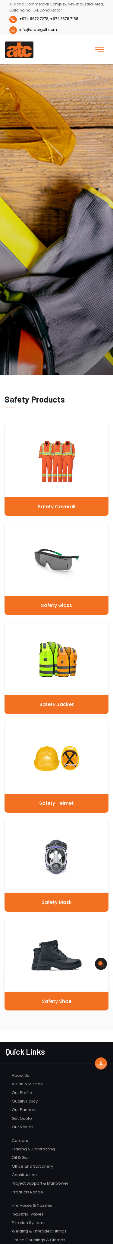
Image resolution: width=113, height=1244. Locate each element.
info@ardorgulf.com (33, 29)
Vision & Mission (27, 1084)
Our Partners (24, 1110)
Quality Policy (25, 1101)
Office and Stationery (32, 1166)
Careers (20, 1140)
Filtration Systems (29, 1223)
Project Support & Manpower (40, 1183)
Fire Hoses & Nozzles (32, 1205)
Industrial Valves (28, 1214)
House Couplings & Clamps (38, 1240)
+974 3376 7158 (63, 18)
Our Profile (22, 1093)
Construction (24, 1175)
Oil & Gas (21, 1157)
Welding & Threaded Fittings (39, 1231)
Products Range (27, 1192)
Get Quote (22, 1118)
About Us (20, 1075)
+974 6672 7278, (34, 18)
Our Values (22, 1127)
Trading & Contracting (33, 1149)
